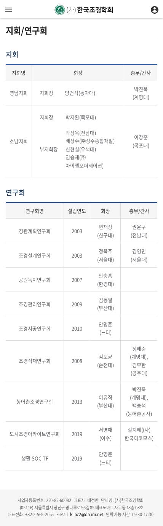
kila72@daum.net (86, 514)
